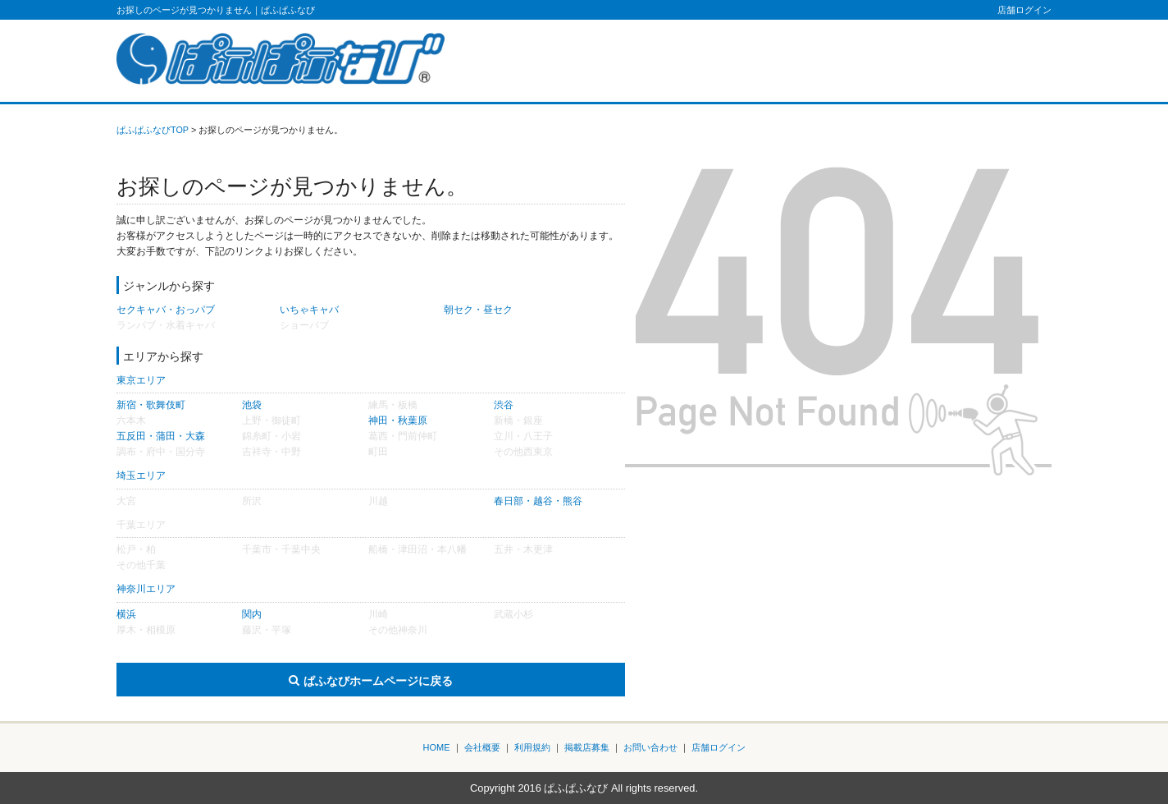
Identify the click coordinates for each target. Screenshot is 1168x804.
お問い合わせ (650, 747)
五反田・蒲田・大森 (160, 436)
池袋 (252, 405)
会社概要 (482, 747)
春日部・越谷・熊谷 (538, 501)
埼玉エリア (141, 475)
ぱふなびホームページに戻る (378, 680)
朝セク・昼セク (478, 309)
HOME (436, 747)
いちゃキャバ (309, 309)
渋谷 (503, 405)
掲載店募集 (586, 747)
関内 (252, 614)
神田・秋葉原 (397, 420)
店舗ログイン (1024, 10)
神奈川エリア (146, 589)
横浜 (126, 614)
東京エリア (141, 380)
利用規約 (532, 747)
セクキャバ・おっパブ (165, 309)
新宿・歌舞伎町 (150, 405)
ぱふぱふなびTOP (152, 130)
